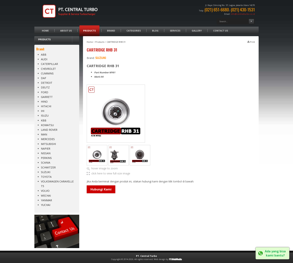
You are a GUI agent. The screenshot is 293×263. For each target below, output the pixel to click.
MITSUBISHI (48, 144)
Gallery (197, 30)
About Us (66, 30)
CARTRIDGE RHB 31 (116, 41)
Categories (134, 30)
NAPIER (45, 148)
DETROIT (46, 82)
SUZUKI (45, 172)
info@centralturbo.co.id (243, 13)
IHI (42, 111)
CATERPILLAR (49, 64)
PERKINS (46, 158)
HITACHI (46, 106)
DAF (43, 78)
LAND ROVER (49, 130)
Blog (155, 30)
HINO (44, 101)
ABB (43, 54)
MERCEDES (48, 139)
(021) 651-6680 (216, 9)
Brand (111, 30)
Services (175, 30)
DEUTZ (45, 87)
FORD (44, 92)
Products (89, 30)
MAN (44, 134)
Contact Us (220, 30)
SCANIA (45, 162)
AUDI (44, 59)
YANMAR (46, 200)
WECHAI (46, 195)
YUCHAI (45, 205)
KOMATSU (47, 125)
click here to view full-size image (110, 173)
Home (45, 30)
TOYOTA (46, 177)
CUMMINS (47, 73)
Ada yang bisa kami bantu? (275, 253)
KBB (43, 120)
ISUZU (45, 115)
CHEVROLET (48, 69)
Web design (159, 259)
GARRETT (47, 97)
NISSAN (45, 153)
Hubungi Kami (101, 189)
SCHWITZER (48, 167)
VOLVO (45, 190)
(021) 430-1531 (243, 9)
